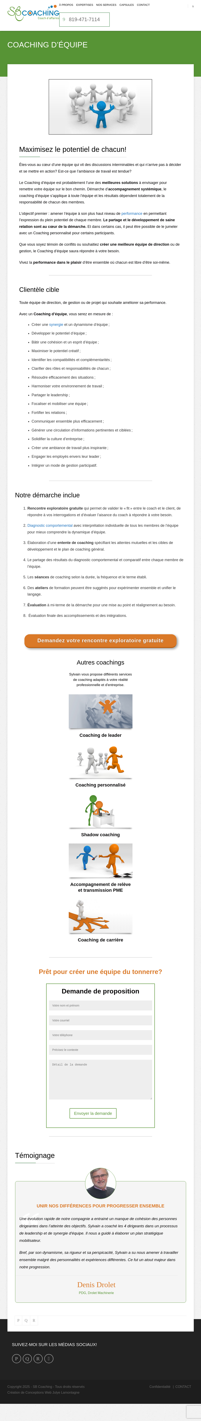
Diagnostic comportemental (50, 536)
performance (132, 224)
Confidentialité (159, 1404)
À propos (66, 11)
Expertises (84, 11)
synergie (56, 336)
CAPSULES (126, 11)
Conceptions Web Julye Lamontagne (52, 1409)
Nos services (106, 11)
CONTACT (143, 11)
